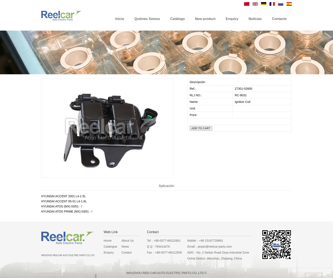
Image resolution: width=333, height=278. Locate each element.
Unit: (193, 108)
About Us (127, 240)
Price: (194, 115)
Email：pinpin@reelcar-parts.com (209, 246)
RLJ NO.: (196, 95)
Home (107, 240)
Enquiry (109, 252)
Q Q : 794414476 (158, 246)
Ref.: (193, 88)
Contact (126, 252)
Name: (194, 102)
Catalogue (110, 246)
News (125, 246)
